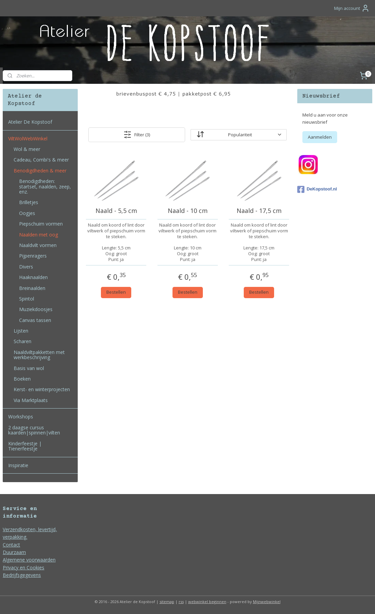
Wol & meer (27, 149)
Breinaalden (32, 288)
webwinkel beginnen (207, 601)
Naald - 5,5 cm (116, 211)
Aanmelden (320, 137)
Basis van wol (29, 368)
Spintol (26, 298)
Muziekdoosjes (35, 309)
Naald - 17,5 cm (258, 211)
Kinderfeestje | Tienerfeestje (25, 446)
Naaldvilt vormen (38, 245)
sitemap (167, 601)
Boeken (22, 378)
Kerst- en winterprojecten (42, 389)
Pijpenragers (33, 255)
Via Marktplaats (31, 400)
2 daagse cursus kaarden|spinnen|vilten (34, 430)
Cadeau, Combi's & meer (41, 159)
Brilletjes (28, 202)
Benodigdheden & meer (40, 170)
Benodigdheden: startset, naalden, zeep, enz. (45, 186)
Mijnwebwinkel (267, 601)
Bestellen (116, 292)
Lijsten (21, 330)
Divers (26, 266)
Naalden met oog (38, 234)
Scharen (22, 341)
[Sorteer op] (238, 134)
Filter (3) (136, 135)
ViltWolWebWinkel (27, 138)
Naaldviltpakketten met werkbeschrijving (39, 354)
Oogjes (27, 213)
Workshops (20, 416)
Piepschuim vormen (41, 223)
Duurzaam (14, 552)
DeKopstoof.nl (317, 189)
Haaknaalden (33, 277)
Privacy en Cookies (23, 567)
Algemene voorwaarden (29, 559)
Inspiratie (18, 465)
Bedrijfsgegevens (22, 575)
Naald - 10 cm (187, 211)
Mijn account (352, 8)
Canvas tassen (35, 320)
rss (181, 601)
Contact (11, 544)
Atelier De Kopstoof (30, 122)
